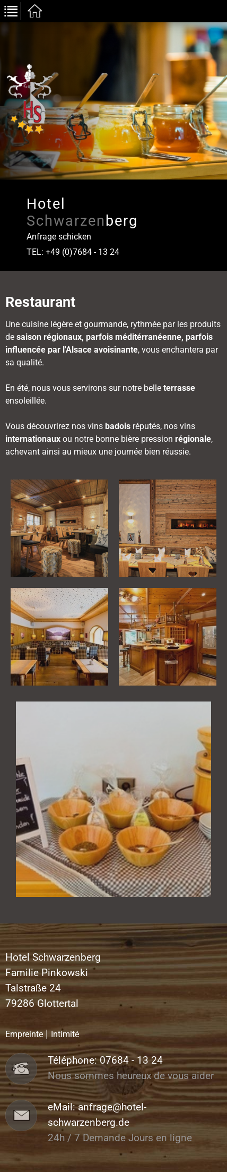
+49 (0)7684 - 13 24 (82, 252)
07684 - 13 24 (131, 1060)
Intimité (65, 1034)
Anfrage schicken (59, 237)
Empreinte (24, 1034)
